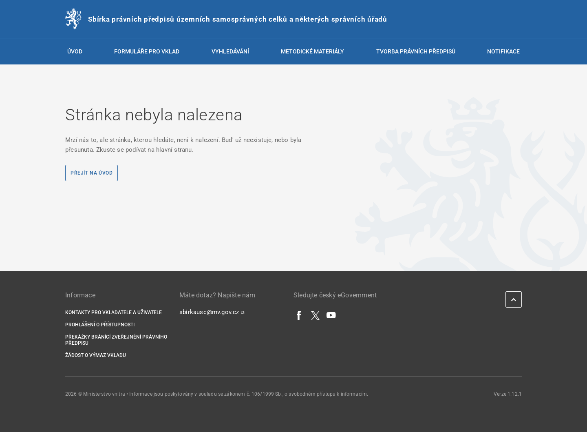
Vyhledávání (230, 51)
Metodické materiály (312, 51)
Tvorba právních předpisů (415, 51)
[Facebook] (299, 315)
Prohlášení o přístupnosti (100, 325)
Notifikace (503, 51)
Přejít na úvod (92, 173)
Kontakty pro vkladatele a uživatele (113, 312)
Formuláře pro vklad (146, 51)
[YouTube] (331, 315)
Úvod (74, 51)
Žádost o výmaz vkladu (95, 355)
